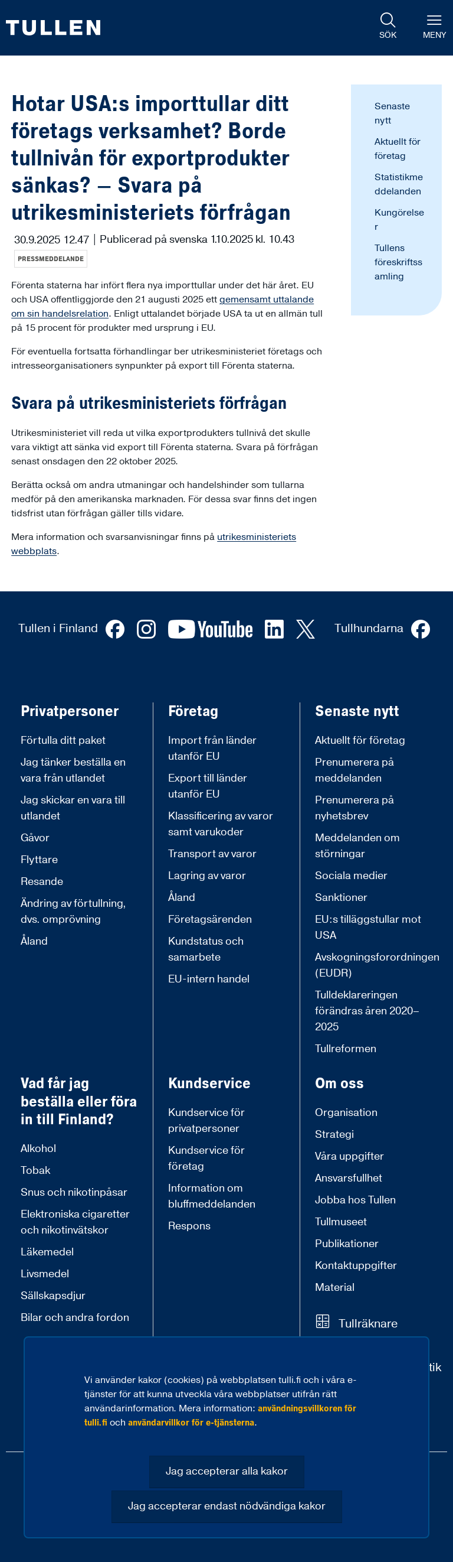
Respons (189, 1226)
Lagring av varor (207, 875)
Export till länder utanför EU (207, 786)
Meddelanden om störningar (357, 846)
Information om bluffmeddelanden (211, 1196)
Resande (42, 881)
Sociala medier (351, 875)
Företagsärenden (210, 919)
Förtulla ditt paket (63, 740)
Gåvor (35, 838)
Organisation (346, 1112)
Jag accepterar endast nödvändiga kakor (227, 1506)
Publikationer (347, 1243)
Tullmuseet (341, 1222)
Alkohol (38, 1148)
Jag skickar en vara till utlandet (73, 808)
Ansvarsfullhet (348, 1178)
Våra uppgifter (349, 1156)
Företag (193, 711)
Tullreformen (345, 1049)
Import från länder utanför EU (212, 748)
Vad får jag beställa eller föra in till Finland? (79, 1102)
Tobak (35, 1170)
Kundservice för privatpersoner (206, 1120)
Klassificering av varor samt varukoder (220, 824)
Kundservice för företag (206, 1158)
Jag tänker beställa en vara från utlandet (73, 770)
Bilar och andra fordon (75, 1317)
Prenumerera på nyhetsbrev (354, 808)
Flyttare (39, 859)
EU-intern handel (209, 979)
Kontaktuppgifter (356, 1265)
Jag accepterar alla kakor (227, 1471)
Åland (34, 941)
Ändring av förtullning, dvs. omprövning (73, 911)
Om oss (339, 1084)
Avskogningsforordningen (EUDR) (377, 965)
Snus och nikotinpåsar (74, 1192)
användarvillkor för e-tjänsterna (191, 1422)
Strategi (334, 1134)
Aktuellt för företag (360, 740)
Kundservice (209, 1084)
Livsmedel (45, 1274)
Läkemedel (47, 1252)
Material (334, 1287)
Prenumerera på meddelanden (354, 770)
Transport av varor (212, 854)
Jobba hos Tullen (355, 1200)
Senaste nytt (357, 711)
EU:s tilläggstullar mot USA (368, 927)
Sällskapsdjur (53, 1295)
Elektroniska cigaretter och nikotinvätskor (75, 1222)
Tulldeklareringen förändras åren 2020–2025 (367, 1011)
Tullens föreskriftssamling (398, 262)
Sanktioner (341, 897)
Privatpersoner (70, 711)
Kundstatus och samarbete (206, 949)
